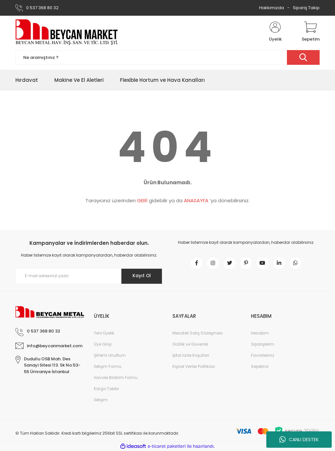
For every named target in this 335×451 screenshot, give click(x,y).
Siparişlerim (262, 344)
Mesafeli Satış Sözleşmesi (197, 333)
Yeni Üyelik (104, 333)
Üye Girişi (103, 344)
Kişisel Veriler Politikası (193, 366)
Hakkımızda (271, 8)
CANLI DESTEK (299, 439)
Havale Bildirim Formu (116, 377)
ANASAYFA (196, 200)
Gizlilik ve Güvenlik (190, 344)
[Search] (167, 57)
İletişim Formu (107, 366)
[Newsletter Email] (89, 276)
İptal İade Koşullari (190, 355)
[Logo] (66, 32)
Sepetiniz (260, 366)
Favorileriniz (262, 355)
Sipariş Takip (306, 8)
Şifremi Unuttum (110, 355)
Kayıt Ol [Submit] (141, 276)
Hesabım (260, 333)
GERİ (142, 200)
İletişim (101, 400)
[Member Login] (275, 32)
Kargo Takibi (106, 388)
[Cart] (311, 32)
